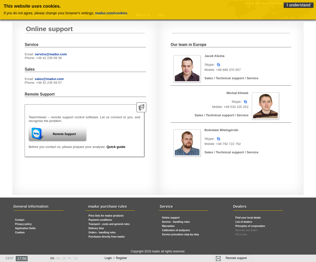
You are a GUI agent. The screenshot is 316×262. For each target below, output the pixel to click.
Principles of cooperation (250, 226)
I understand (298, 5)
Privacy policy (23, 224)
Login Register (116, 258)
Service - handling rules (176, 222)
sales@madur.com (49, 79)
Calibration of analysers (176, 230)
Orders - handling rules (102, 232)
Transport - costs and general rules (109, 224)
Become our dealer (247, 230)
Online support (170, 217)
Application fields (25, 228)
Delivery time (96, 228)
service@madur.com (51, 54)
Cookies (20, 232)
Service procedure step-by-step (180, 234)
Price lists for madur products (106, 215)
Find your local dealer (248, 217)
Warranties (168, 226)
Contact (19, 220)
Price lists (241, 234)
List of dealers (244, 222)
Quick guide (116, 147)
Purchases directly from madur (107, 236)
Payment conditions (100, 220)
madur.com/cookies (111, 13)
